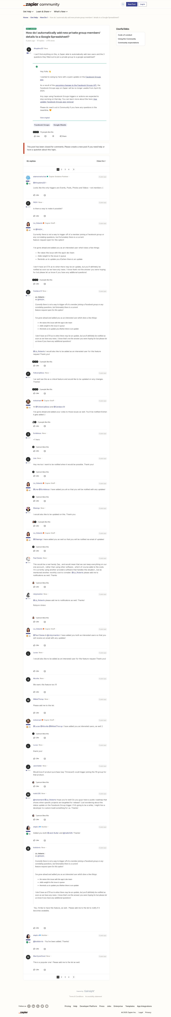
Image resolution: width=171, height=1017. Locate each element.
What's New (61, 11)
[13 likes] (43, 132)
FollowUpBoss (38, 373)
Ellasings (36, 508)
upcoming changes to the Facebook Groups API (75, 85)
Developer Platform (88, 1006)
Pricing (68, 1006)
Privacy (148, 1012)
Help (75, 1006)
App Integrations (144, 1006)
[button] (131, 4)
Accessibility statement (93, 996)
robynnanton (38, 594)
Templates (130, 1006)
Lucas (35, 652)
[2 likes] (41, 422)
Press (101, 1006)
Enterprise (118, 1006)
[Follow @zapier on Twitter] (42, 1006)
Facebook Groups (42, 125)
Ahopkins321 (38, 48)
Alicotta (36, 678)
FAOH (35, 202)
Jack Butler (37, 766)
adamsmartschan (39, 176)
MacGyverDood (39, 956)
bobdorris (37, 847)
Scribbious (37, 433)
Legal (141, 1012)
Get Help (28, 11)
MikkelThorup (38, 699)
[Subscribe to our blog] (38, 1006)
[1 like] (40, 447)
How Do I (44, 17)
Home (25, 17)
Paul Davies (37, 558)
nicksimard (37, 401)
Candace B (37, 291)
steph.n (36, 827)
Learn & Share (44, 11)
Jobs (109, 1006)
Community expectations (128, 43)
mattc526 (37, 793)
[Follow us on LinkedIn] (33, 1006)
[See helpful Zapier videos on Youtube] (46, 1006)
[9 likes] (42, 280)
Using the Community (127, 39)
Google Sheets (60, 125)
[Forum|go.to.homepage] (42, 4)
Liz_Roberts (37, 223)
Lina (34, 458)
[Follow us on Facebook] (29, 1006)
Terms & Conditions (76, 996)
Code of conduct (125, 35)
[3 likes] (42, 362)
